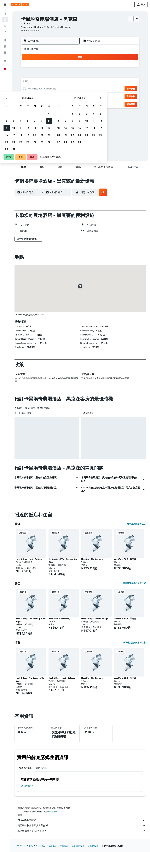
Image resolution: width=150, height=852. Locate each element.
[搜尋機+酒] (5, 32)
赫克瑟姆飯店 (27, 786)
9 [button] (28, 82)
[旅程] (5, 61)
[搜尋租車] (5, 26)
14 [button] (63, 82)
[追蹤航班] (5, 46)
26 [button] (49, 96)
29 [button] (70, 96)
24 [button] (35, 96)
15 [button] (70, 82)
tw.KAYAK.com (20, 846)
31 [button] (35, 103)
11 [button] (42, 82)
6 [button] (56, 74)
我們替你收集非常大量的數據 (81, 825)
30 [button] (28, 103)
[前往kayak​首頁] (20, 4)
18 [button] (42, 89)
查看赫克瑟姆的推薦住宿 (134, 642)
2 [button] (28, 74)
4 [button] (42, 74)
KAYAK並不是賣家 (81, 820)
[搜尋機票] (5, 13)
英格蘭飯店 (64, 846)
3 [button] (35, 74)
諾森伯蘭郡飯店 (78, 846)
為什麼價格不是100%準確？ (81, 831)
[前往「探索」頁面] (5, 40)
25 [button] (42, 96)
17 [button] (35, 89)
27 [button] (56, 96)
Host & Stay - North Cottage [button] (29, 559)
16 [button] (28, 89)
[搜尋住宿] (5, 20)
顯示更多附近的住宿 (136, 523)
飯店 (31, 846)
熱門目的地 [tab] (41, 768)
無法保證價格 (52, 811)
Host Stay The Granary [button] (92, 559)
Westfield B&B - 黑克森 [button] (125, 559)
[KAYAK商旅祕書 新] (5, 52)
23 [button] (28, 96)
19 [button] (49, 89)
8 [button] (70, 74)
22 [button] (70, 89)
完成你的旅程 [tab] (25, 768)
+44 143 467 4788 (30, 30)
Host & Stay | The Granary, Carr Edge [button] (63, 560)
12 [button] (49, 82)
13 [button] (56, 82)
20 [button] (56, 89)
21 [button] (63, 89)
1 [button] (70, 67)
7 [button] (63, 74)
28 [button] (63, 96)
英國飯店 (52, 846)
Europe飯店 (41, 846)
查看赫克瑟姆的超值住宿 (134, 583)
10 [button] (35, 82)
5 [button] (49, 74)
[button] (5, 4)
